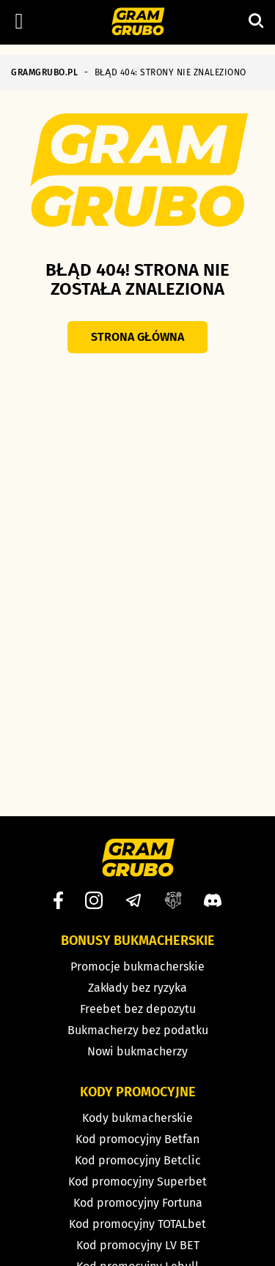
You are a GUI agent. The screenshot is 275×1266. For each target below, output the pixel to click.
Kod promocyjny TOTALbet (137, 1224)
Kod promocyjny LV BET (137, 1245)
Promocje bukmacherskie (137, 966)
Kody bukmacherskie (137, 1118)
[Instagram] (94, 900)
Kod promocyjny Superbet (137, 1181)
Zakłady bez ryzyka (138, 988)
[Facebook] (58, 900)
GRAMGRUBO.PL (44, 72)
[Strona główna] (137, 22)
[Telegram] (133, 900)
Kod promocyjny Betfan (137, 1139)
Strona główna (137, 337)
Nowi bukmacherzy (137, 1051)
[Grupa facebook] (173, 900)
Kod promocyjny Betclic (138, 1160)
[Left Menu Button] (19, 21)
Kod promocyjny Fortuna (137, 1203)
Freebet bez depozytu (138, 1009)
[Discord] (212, 900)
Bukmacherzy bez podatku (137, 1030)
